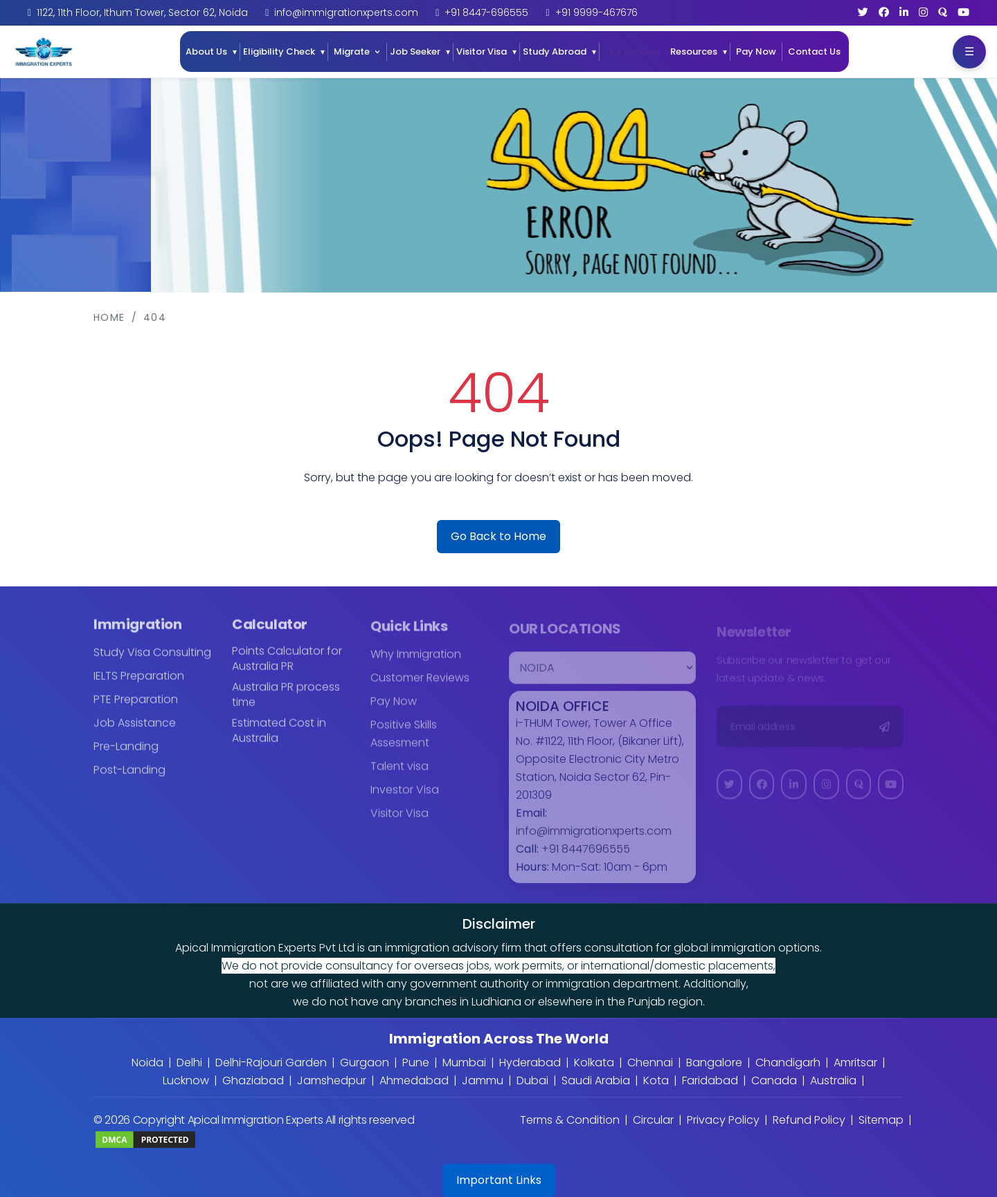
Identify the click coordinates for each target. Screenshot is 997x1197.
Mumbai (464, 1062)
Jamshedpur (331, 1080)
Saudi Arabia (596, 1080)
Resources (693, 51)
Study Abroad (554, 51)
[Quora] (942, 12)
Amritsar (855, 1062)
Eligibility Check (279, 51)
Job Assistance (134, 732)
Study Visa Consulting (152, 661)
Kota (656, 1080)
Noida (147, 1062)
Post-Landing (129, 779)
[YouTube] (963, 12)
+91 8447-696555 (486, 12)
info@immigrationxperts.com (346, 12)
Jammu (482, 1080)
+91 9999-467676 (596, 12)
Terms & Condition (570, 1120)
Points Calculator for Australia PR (287, 668)
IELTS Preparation (138, 685)
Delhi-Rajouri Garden (271, 1062)
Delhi (189, 1062)
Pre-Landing (126, 755)
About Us (206, 51)
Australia (833, 1080)
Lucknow (186, 1080)
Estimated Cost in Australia (279, 740)
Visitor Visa (481, 51)
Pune (415, 1062)
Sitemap (881, 1120)
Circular (653, 1120)
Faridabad (710, 1080)
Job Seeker (415, 51)
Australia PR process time (286, 704)
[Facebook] (884, 12)
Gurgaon (364, 1062)
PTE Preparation (135, 708)
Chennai (650, 1062)
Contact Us (814, 51)
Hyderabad (530, 1062)
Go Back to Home (498, 536)
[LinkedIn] (903, 12)
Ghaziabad (253, 1080)
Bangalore (714, 1062)
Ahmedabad (414, 1080)
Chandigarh (787, 1062)
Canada (774, 1080)
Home (109, 317)
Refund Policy (809, 1120)
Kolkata (594, 1062)
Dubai (532, 1080)
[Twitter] (863, 12)
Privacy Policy (723, 1120)
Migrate (352, 51)
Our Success (633, 51)
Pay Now (756, 51)
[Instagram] (923, 12)
